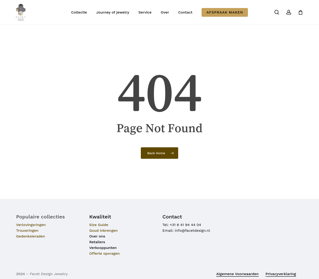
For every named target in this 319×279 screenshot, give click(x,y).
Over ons (97, 236)
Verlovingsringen (31, 225)
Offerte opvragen (104, 253)
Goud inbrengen (103, 230)
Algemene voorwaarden (237, 274)
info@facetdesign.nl (192, 230)
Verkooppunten (103, 248)
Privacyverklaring (281, 274)
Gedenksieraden (30, 236)
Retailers (97, 242)
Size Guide (98, 225)
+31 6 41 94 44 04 (185, 225)
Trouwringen (27, 230)
